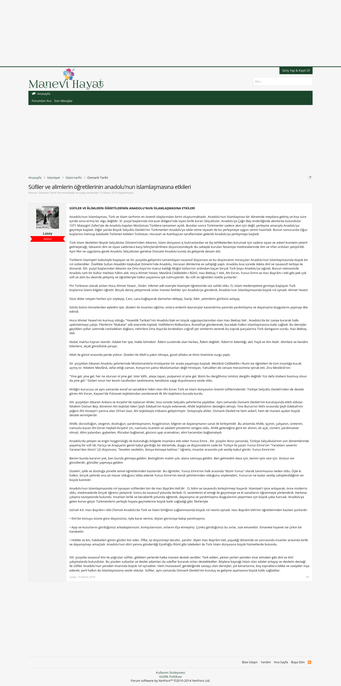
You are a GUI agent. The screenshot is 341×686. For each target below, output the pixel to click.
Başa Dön (298, 662)
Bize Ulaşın (250, 662)
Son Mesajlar (63, 101)
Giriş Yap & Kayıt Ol (296, 70)
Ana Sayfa (281, 662)
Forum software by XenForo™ (170, 680)
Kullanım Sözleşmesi (170, 672)
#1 (308, 577)
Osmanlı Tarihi (47, 192)
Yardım (266, 662)
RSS (309, 662)
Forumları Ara (41, 101)
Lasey (82, 192)
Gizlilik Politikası (170, 676)
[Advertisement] (142, 33)
